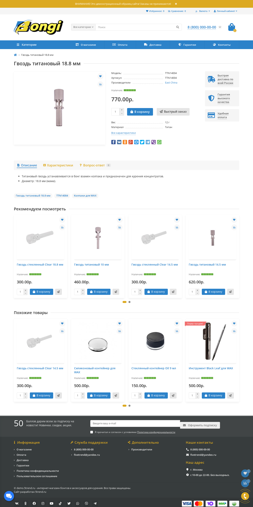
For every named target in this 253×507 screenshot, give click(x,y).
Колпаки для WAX (85, 195)
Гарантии (187, 45)
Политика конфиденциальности (38, 468)
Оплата (119, 45)
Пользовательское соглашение (37, 473)
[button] (124, 302)
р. (202, 10)
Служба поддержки (89, 440)
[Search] (138, 27)
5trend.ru (40, 489)
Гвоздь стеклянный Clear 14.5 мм (154, 264)
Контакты (222, 45)
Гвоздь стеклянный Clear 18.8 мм (40, 264)
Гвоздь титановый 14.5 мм (207, 264)
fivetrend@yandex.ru (87, 452)
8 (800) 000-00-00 (83, 447)
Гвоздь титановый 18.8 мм (33, 195)
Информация (27, 440)
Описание (27, 165)
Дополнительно (143, 440)
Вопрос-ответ (95, 165)
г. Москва (196, 467)
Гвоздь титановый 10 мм (91, 264)
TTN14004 (62, 195)
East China (171, 82)
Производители (141, 447)
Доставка (152, 45)
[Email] (135, 423)
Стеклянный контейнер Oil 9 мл (153, 368)
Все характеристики (123, 133)
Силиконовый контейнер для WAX (94, 370)
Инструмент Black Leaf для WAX (211, 368)
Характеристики (58, 165)
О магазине (86, 45)
